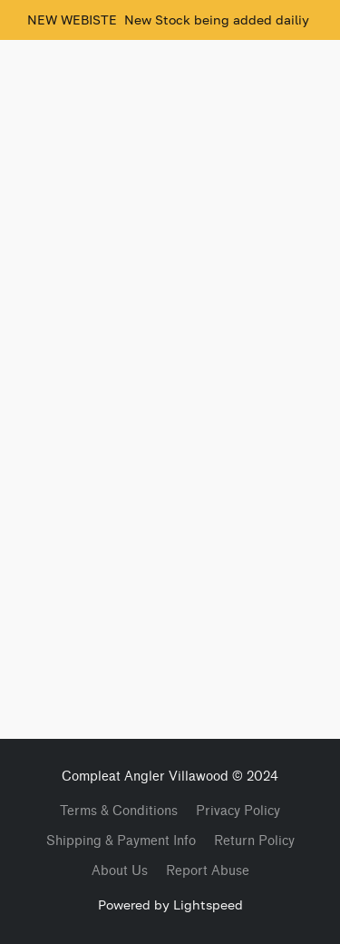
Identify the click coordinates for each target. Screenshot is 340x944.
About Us (120, 871)
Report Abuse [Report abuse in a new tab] (207, 871)
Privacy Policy (238, 811)
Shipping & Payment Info (121, 841)
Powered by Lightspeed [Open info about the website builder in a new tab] (170, 904)
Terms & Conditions (119, 811)
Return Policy (254, 841)
